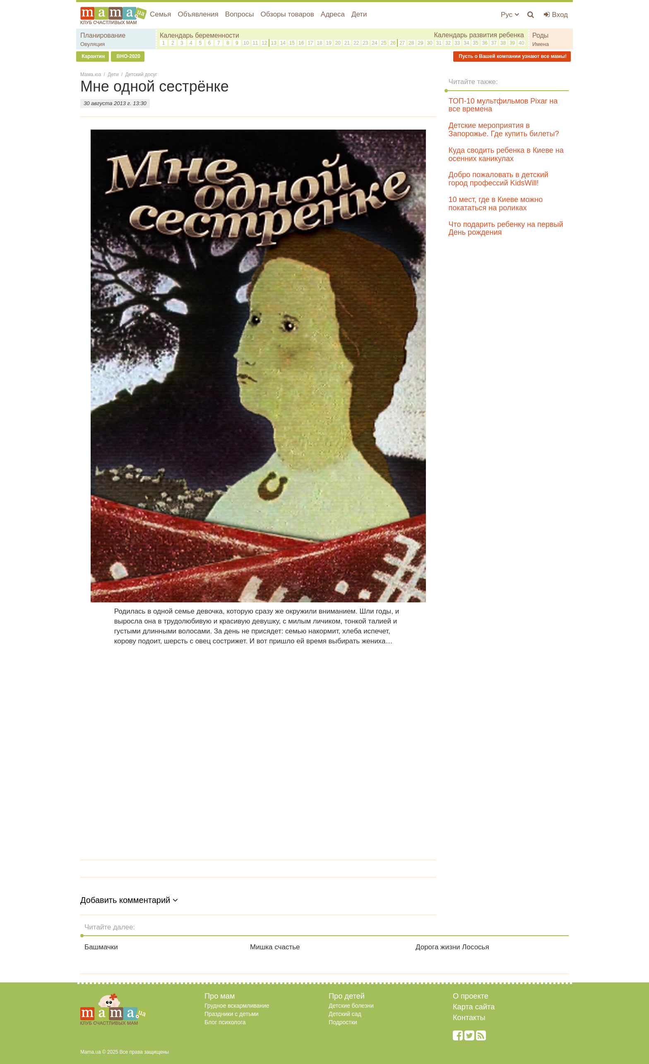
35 (475, 43)
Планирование (102, 35)
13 (273, 43)
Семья (160, 14)
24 (374, 43)
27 (402, 43)
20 (338, 43)
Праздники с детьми (231, 1014)
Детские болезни (351, 1005)
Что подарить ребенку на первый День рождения (506, 228)
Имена (540, 44)
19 (329, 43)
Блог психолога (225, 1022)
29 (420, 43)
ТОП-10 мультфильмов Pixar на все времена (503, 105)
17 (310, 43)
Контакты (469, 1017)
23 (365, 43)
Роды (540, 35)
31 (439, 43)
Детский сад (345, 1014)
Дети (359, 14)
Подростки (343, 1022)
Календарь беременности (199, 35)
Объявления (198, 14)
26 (393, 43)
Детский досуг (141, 74)
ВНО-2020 (127, 56)
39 (512, 43)
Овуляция (92, 44)
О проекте (470, 996)
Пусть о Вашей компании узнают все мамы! (512, 56)
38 (503, 43)
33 (457, 43)
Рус (510, 15)
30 (429, 43)
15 (292, 43)
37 (494, 43)
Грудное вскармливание (236, 1005)
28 (411, 43)
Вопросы (239, 14)
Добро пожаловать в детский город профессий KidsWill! (498, 179)
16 (301, 43)
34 (466, 43)
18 (319, 43)
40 (521, 43)
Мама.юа (90, 74)
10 (246, 43)
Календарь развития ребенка (479, 35)
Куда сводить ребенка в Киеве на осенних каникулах (506, 154)
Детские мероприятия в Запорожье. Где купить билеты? (504, 129)
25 (384, 43)
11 (255, 43)
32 (448, 43)
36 (484, 43)
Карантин (92, 56)
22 (356, 43)
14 (283, 43)
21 (347, 43)
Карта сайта (474, 1007)
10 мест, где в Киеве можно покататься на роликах (496, 203)
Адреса (333, 14)
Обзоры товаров (287, 14)
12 (264, 43)
